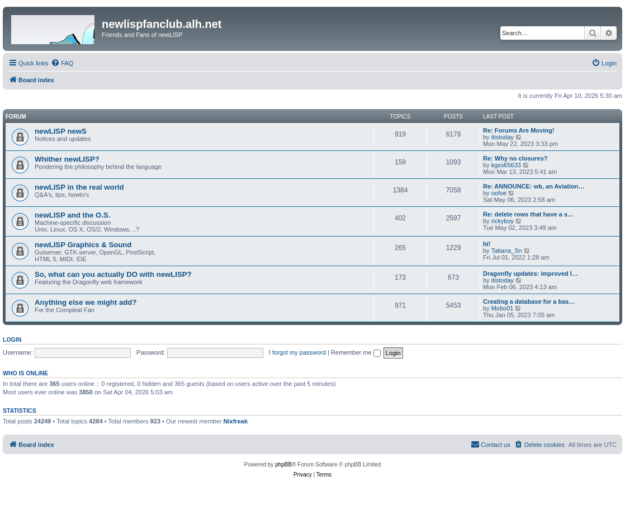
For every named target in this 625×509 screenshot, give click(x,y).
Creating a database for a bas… (529, 301)
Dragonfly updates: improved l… (530, 273)
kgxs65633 (506, 165)
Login (12, 339)
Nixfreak (236, 421)
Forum (16, 117)
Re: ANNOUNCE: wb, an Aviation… (534, 186)
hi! (486, 244)
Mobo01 (502, 308)
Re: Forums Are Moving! (518, 130)
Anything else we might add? (85, 302)
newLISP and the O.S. (72, 215)
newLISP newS (61, 131)
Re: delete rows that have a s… (528, 214)
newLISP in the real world (79, 187)
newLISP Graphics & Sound (83, 245)
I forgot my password (297, 352)
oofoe (499, 193)
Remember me (356, 352)
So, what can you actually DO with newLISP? (113, 274)
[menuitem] (62, 63)
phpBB (283, 464)
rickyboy (502, 221)
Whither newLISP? (67, 159)
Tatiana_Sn (506, 250)
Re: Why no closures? (515, 158)
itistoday (502, 137)
